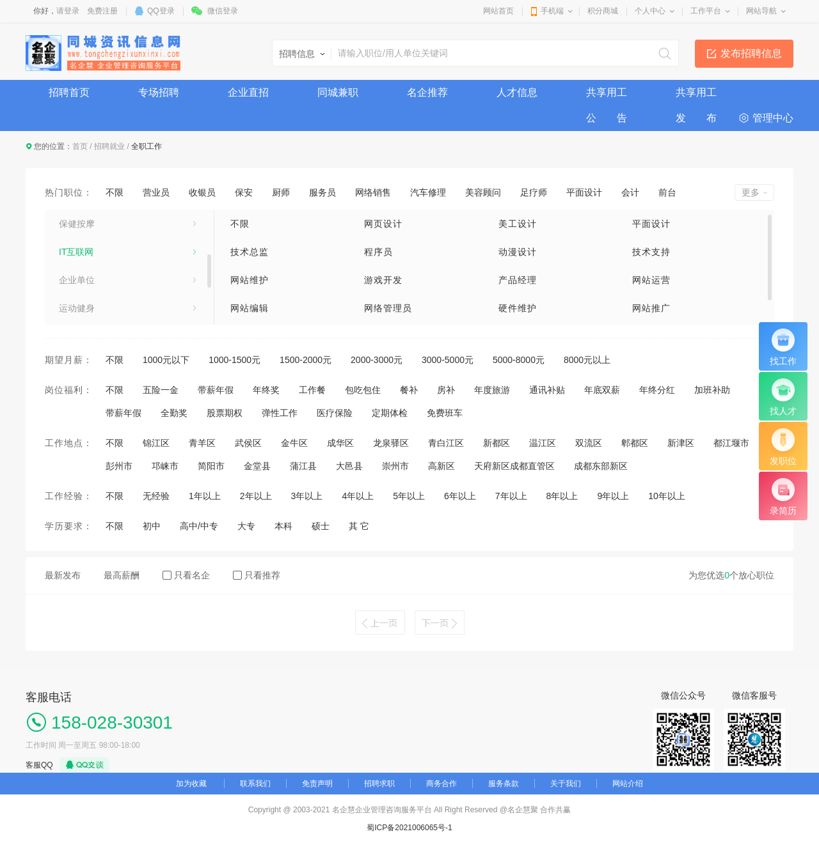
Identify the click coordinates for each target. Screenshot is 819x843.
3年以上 (307, 496)
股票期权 (225, 413)
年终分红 (657, 390)
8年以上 (562, 496)
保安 (244, 192)
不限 (114, 192)
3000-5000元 (447, 360)
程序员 (378, 252)
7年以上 (511, 496)
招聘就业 (109, 146)
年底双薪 (602, 390)
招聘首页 (69, 92)
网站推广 (651, 308)
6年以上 (460, 496)
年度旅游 (492, 390)
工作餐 (312, 390)
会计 (630, 192)
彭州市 (119, 466)
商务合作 (441, 783)
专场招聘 (158, 92)
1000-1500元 (234, 360)
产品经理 (517, 280)
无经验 (156, 496)
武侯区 (248, 443)
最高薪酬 (121, 575)
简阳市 (211, 466)
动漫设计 (517, 252)
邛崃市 (165, 466)
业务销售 (77, 222)
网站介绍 (627, 783)
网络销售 (373, 192)
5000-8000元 (519, 360)
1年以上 (205, 496)
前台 (667, 192)
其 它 (359, 526)
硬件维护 (517, 308)
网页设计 (383, 224)
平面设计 (584, 192)
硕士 (321, 526)
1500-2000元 (305, 360)
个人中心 (650, 10)
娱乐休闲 (77, 307)
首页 (80, 146)
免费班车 (445, 413)
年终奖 (266, 390)
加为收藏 (191, 783)
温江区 (542, 443)
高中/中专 (199, 526)
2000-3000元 (376, 360)
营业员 (156, 192)
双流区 (588, 443)
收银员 (202, 192)
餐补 (409, 390)
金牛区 (294, 443)
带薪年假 (216, 390)
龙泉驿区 (391, 443)
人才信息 (517, 92)
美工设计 (517, 224)
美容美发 (77, 279)
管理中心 (772, 117)
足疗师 (533, 192)
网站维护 (249, 280)
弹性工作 (280, 413)
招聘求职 (379, 783)
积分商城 (602, 10)
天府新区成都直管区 (514, 466)
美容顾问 (483, 192)
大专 (246, 526)
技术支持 (651, 252)
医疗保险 (335, 413)
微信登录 (222, 10)
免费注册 (102, 10)
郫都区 (634, 443)
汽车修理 (428, 192)
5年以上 (409, 496)
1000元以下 (166, 360)
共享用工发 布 (696, 96)
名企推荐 (427, 92)
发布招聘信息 (751, 53)
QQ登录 (161, 10)
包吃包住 (363, 390)
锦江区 (156, 443)
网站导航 (761, 10)
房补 (446, 390)
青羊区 (202, 443)
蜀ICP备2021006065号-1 (409, 827)
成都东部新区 (601, 466)
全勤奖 (174, 413)
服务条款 (503, 783)
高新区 (441, 466)
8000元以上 (587, 360)
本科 (283, 526)
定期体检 (390, 413)
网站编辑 (249, 308)
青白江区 (446, 443)
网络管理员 (388, 308)
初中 (152, 526)
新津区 (680, 443)
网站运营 (651, 280)
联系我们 (255, 783)
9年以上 (613, 496)
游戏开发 (383, 280)
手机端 (552, 10)
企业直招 (248, 92)
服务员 (322, 192)
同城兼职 (337, 92)
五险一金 (161, 390)
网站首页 (498, 10)
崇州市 (395, 466)
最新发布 (63, 575)
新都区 (496, 443)
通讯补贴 (547, 390)
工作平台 (705, 10)
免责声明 (317, 783)
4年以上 (358, 496)
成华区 (340, 443)
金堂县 (257, 466)
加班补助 (712, 390)
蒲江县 (303, 466)
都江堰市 (731, 443)
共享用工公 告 (606, 96)
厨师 (281, 192)
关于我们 (565, 783)
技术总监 (249, 252)
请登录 (67, 10)
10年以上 (666, 496)
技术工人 (77, 250)
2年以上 (256, 496)
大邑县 (349, 466)
